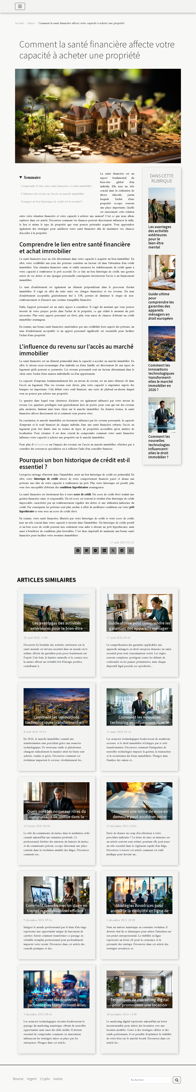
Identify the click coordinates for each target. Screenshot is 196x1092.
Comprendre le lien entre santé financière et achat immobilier (56, 186)
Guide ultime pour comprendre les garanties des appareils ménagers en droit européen (161, 306)
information (40, 444)
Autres (31, 23)
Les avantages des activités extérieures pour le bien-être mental (159, 236)
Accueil (19, 23)
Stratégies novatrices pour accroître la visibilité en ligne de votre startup (139, 911)
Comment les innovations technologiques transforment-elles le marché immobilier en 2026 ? (161, 377)
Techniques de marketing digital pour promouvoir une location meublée (139, 1005)
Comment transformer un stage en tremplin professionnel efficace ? (56, 908)
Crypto (45, 1078)
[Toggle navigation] (20, 6)
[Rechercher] (149, 1080)
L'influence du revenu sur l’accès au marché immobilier (52, 193)
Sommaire (32, 178)
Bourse (18, 1078)
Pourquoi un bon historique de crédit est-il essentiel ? (52, 201)
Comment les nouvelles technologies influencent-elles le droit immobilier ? (159, 446)
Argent (32, 1078)
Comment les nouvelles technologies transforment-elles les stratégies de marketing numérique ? (56, 1007)
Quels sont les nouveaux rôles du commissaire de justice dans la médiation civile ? (56, 816)
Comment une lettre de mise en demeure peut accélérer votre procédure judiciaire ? (139, 816)
